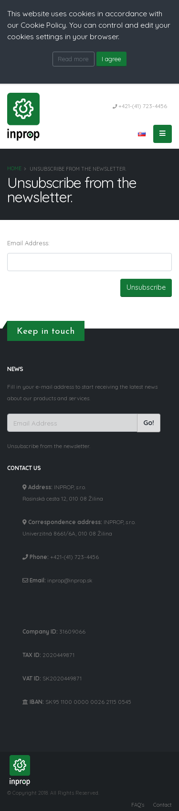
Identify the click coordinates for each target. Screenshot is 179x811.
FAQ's (137, 804)
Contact (162, 804)
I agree (111, 59)
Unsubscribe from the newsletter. (48, 445)
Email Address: (28, 243)
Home (14, 168)
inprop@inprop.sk (69, 580)
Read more (73, 59)
